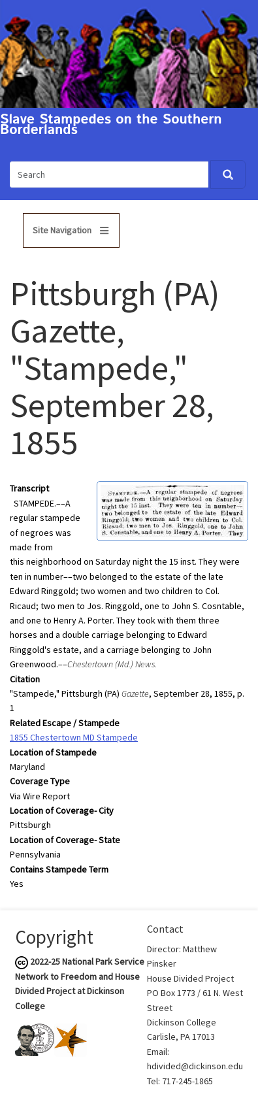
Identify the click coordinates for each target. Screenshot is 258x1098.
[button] (172, 510)
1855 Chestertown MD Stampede (74, 737)
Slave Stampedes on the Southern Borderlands (111, 125)
